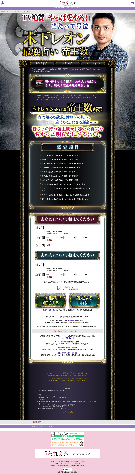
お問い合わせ (80, 465)
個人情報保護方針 (53, 380)
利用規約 (66, 461)
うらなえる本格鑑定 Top (40, 69)
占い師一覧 (77, 463)
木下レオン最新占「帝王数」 (60, 69)
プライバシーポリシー (67, 463)
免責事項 (56, 463)
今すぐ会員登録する (67, 338)
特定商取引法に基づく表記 (78, 461)
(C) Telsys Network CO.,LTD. (67, 472)
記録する (60, 289)
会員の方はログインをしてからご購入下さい (16, 11)
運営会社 (53, 465)
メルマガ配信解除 (62, 465)
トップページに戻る (67, 412)
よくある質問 (72, 465)
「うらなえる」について (56, 461)
